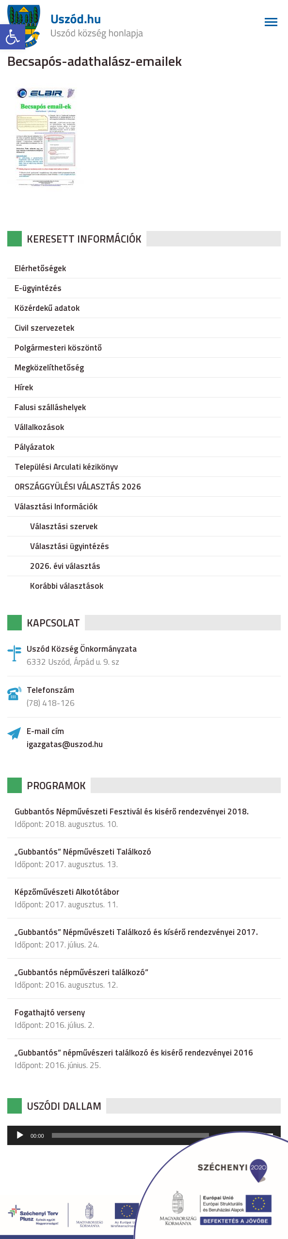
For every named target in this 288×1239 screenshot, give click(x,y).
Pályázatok (34, 447)
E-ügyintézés (38, 288)
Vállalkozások (39, 427)
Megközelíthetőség (49, 367)
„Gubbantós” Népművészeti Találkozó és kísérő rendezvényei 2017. (136, 932)
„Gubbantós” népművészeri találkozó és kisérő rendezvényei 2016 (134, 1052)
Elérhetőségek (40, 268)
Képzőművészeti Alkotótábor (67, 892)
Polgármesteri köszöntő (58, 347)
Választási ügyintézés (69, 546)
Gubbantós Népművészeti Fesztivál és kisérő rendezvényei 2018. (132, 811)
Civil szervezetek (44, 327)
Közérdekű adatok (47, 308)
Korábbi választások (66, 586)
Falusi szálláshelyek (50, 407)
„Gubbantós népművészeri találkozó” (81, 972)
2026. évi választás (65, 566)
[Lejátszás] (20, 1135)
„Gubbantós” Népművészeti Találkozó (83, 851)
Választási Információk (56, 506)
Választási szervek (63, 526)
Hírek (24, 387)
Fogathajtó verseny (50, 1012)
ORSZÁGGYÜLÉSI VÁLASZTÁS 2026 (78, 486)
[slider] (130, 1135)
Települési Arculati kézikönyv (66, 466)
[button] (12, 36)
